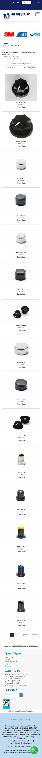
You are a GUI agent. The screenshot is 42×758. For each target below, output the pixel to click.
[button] (14, 2)
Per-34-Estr (21, 436)
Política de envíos (11, 662)
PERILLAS (6, 54)
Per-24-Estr (21, 325)
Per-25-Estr (21, 141)
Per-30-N (21, 399)
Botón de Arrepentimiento (21, 720)
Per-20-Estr (21, 102)
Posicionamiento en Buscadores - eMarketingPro (19, 752)
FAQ (6, 664)
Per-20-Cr (21, 178)
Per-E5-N (21, 509)
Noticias (7, 659)
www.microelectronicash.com (21, 743)
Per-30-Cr (21, 362)
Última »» (35, 635)
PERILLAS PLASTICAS (12, 59)
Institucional (9, 657)
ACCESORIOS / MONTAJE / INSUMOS (18, 52)
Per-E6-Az (21, 584)
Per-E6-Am (21, 547)
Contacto (8, 666)
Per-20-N (21, 215)
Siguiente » (25, 635)
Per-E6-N (21, 621)
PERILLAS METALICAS (12, 56)
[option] (8, 34)
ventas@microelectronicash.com (20, 741)
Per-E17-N (21, 473)
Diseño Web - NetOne (11, 750)
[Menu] (37, 14)
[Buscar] (32, 8)
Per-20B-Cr (21, 252)
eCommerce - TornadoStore (28, 750)
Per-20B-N (21, 289)
